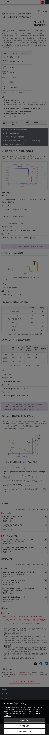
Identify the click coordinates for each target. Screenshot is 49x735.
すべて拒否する (24, 728)
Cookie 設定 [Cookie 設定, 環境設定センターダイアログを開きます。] (24, 723)
